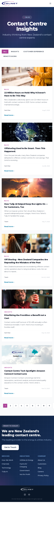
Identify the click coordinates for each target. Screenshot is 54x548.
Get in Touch (10, 447)
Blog (39, 468)
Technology (6, 468)
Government (25, 470)
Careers (41, 472)
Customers (42, 464)
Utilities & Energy (26, 460)
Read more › (9, 115)
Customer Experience (33, 52)
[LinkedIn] (25, 494)
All (5, 52)
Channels (5, 464)
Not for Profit (25, 474)
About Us (41, 460)
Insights (15, 52)
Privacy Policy (43, 475)
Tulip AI (5, 472)
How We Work (7, 460)
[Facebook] (29, 494)
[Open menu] (50, 3)
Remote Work (10, 56)
